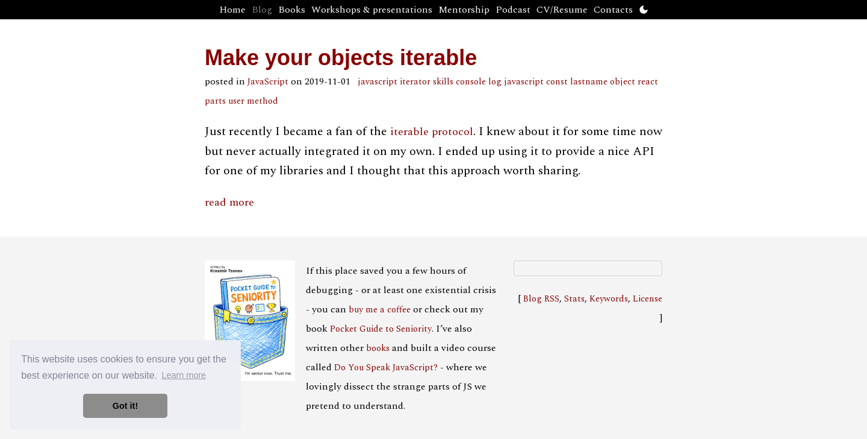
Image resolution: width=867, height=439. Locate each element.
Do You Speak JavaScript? (386, 367)
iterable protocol (431, 132)
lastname (589, 82)
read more (229, 202)
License (647, 299)
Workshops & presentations (371, 9)
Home (232, 9)
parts (215, 101)
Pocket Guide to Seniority (381, 329)
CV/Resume (562, 9)
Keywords (608, 299)
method (262, 101)
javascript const (536, 82)
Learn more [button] (183, 375)
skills (443, 82)
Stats (574, 299)
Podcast (513, 9)
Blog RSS (541, 299)
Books (291, 9)
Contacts (613, 9)
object (622, 82)
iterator (415, 82)
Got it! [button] (125, 406)
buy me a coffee (380, 310)
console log (479, 82)
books (378, 348)
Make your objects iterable (341, 57)
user (236, 101)
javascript (377, 82)
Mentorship (463, 9)
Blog (262, 9)
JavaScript (267, 82)
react (648, 82)
